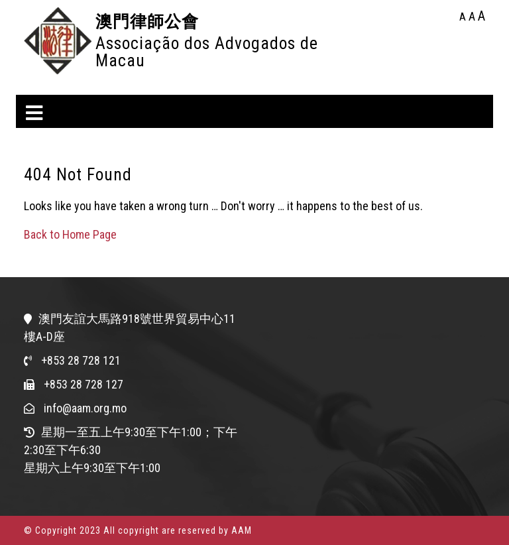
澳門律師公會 (147, 21)
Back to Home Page (70, 234)
